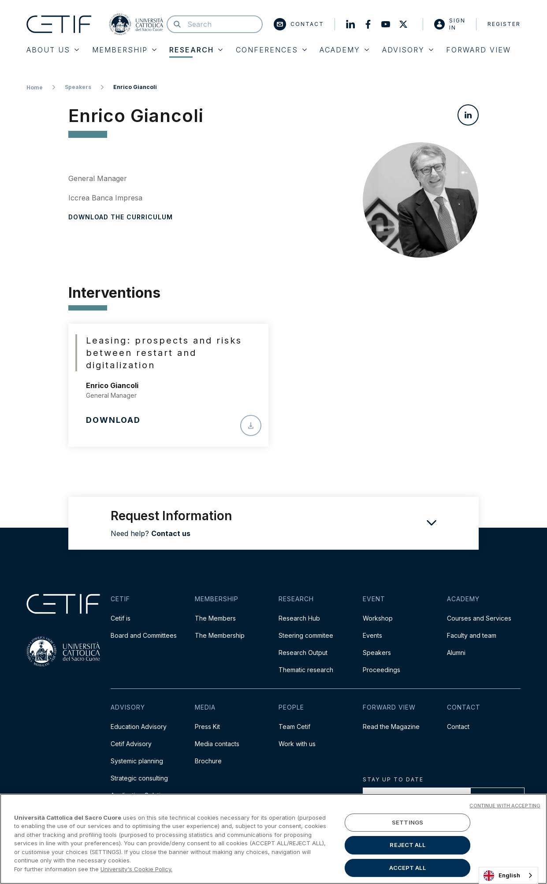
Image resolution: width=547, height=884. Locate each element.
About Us (52, 49)
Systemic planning (137, 761)
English (502, 875)
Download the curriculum (120, 217)
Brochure (208, 761)
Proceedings (381, 669)
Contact (299, 24)
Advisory (407, 49)
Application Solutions (141, 795)
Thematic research (306, 669)
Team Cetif (294, 726)
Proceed (497, 798)
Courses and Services (479, 618)
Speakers (78, 87)
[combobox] (508, 875)
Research (196, 49)
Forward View (478, 49)
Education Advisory (139, 726)
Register (504, 24)
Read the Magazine (391, 726)
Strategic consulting (139, 778)
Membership (124, 49)
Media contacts (217, 743)
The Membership (220, 635)
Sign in (449, 24)
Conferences (271, 49)
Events (372, 635)
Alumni (456, 652)
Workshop (378, 618)
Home (34, 87)
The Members (215, 618)
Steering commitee (306, 635)
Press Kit (207, 726)
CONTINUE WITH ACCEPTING (504, 838)
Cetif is (120, 618)
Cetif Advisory (131, 743)
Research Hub (299, 618)
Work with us (297, 743)
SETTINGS (407, 854)
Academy (344, 49)
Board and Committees (144, 635)
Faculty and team (471, 635)
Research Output (303, 652)
